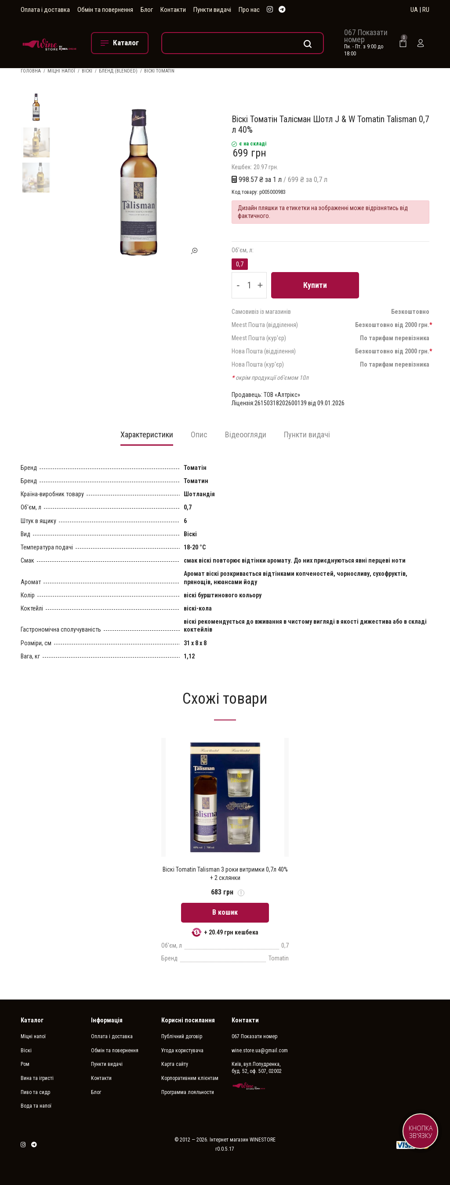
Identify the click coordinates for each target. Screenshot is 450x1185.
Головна (31, 71)
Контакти (173, 10)
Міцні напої (61, 71)
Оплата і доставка (45, 10)
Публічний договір (181, 1036)
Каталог (32, 1020)
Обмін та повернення (105, 10)
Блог (147, 10)
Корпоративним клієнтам (189, 1078)
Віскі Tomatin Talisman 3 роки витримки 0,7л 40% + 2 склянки (225, 873)
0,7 (239, 264)
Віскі (87, 71)
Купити (315, 285)
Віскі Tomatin (159, 71)
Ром (25, 1064)
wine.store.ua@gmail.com (260, 1050)
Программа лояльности (187, 1092)
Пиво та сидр (35, 1092)
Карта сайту (174, 1064)
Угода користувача (182, 1050)
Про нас (249, 10)
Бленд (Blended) (118, 71)
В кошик (225, 912)
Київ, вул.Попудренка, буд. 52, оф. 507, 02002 (257, 1067)
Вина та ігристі (37, 1078)
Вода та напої (36, 1106)
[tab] (146, 437)
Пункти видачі (212, 10)
